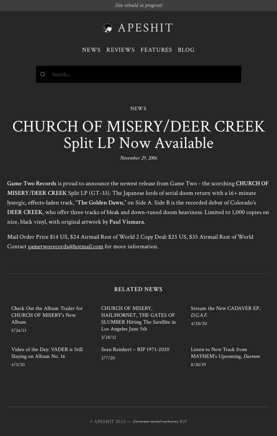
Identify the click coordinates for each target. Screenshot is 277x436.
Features (156, 50)
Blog (186, 50)
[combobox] (138, 74)
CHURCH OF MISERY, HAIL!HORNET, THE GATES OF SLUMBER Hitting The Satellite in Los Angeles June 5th (138, 319)
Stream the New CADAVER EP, (226, 312)
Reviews (120, 50)
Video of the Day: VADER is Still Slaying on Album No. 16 (47, 353)
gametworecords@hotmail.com (65, 246)
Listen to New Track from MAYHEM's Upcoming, (225, 353)
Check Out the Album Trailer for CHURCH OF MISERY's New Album (47, 315)
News (91, 50)
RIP (183, 422)
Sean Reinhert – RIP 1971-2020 (135, 349)
